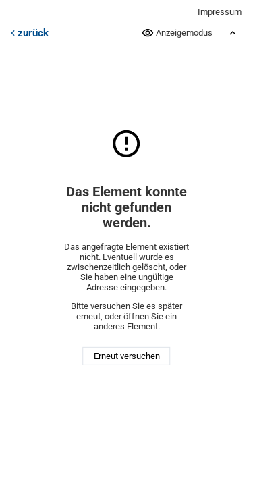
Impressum (220, 12)
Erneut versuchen (127, 356)
